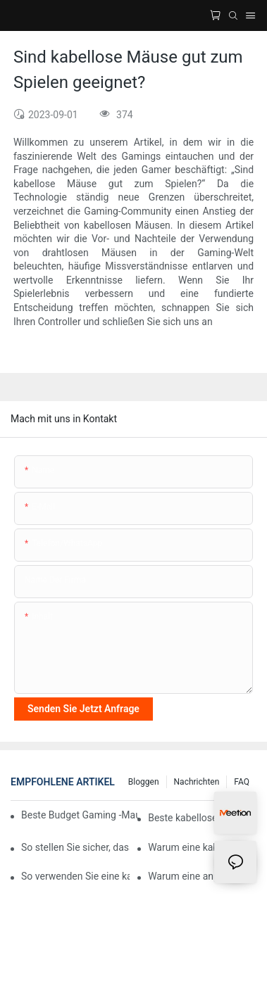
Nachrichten (197, 782)
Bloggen (143, 782)
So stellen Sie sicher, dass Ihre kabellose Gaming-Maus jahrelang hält (75, 847)
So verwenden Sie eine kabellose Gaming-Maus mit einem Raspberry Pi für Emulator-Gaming (75, 876)
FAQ (241, 782)
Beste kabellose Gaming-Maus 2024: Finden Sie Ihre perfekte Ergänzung (202, 817)
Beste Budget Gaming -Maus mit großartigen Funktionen (80, 815)
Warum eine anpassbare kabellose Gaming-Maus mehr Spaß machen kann (202, 876)
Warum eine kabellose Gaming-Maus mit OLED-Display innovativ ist (202, 847)
